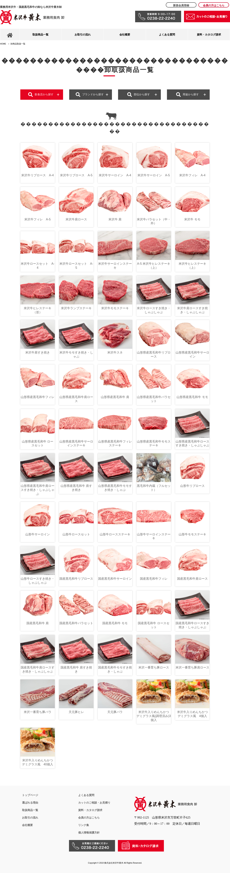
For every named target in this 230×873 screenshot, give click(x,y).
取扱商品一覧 (40, 34)
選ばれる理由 (30, 802)
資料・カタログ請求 (209, 34)
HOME (3, 44)
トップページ (30, 795)
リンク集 (83, 825)
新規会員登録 (181, 5)
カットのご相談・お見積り (94, 802)
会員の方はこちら (213, 5)
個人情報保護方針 (89, 832)
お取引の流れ (83, 34)
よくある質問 (167, 34)
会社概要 (124, 34)
